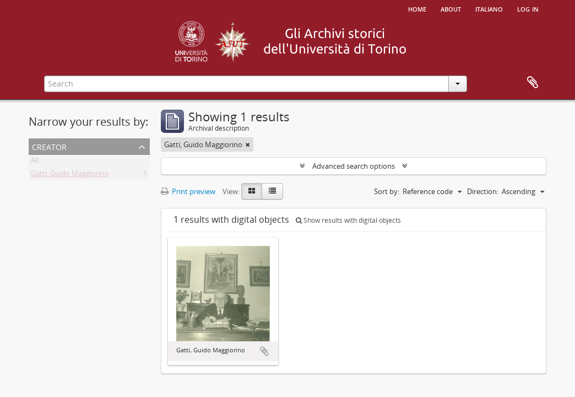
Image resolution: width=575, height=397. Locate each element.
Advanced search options (354, 166)
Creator (49, 145)
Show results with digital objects (348, 220)
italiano (489, 8)
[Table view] (272, 191)
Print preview (188, 191)
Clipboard (532, 82)
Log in (528, 8)
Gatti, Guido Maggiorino (70, 175)
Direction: (482, 191)
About (451, 8)
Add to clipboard (264, 351)
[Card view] (251, 191)
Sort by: (386, 191)
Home (417, 8)
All (35, 162)
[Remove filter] (248, 144)
